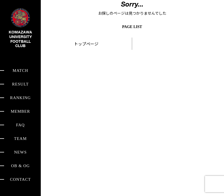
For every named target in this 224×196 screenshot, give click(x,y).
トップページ (86, 44)
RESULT (20, 84)
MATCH (20, 70)
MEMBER (20, 111)
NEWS (20, 152)
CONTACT (20, 179)
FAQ (20, 125)
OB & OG (20, 166)
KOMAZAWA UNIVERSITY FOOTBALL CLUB (20, 32)
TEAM (20, 138)
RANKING (20, 98)
